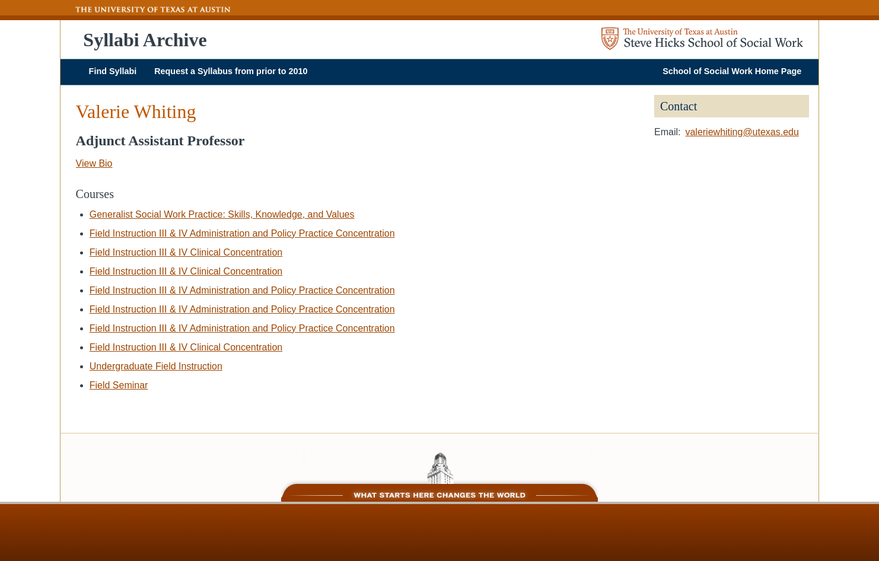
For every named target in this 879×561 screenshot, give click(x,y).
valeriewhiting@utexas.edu (741, 132)
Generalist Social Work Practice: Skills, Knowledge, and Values (222, 214)
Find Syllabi (113, 71)
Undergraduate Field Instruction (156, 366)
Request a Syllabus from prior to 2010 (230, 71)
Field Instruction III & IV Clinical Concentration (186, 252)
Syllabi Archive (144, 39)
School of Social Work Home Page (732, 71)
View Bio (94, 163)
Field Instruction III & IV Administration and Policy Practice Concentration (242, 233)
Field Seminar (119, 385)
